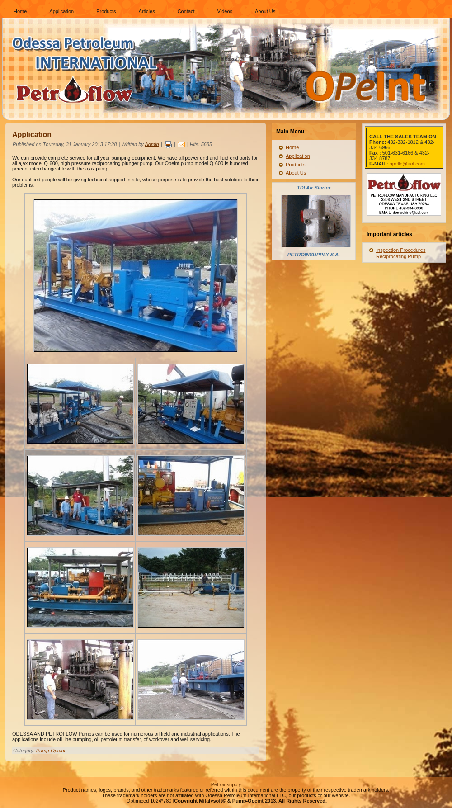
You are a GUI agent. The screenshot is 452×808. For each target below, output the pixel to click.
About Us (265, 11)
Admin (152, 144)
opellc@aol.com (407, 163)
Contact (186, 11)
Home (20, 11)
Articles (147, 11)
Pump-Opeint (51, 750)
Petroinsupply (226, 784)
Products (106, 11)
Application (61, 11)
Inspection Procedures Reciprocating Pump (400, 253)
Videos (224, 11)
